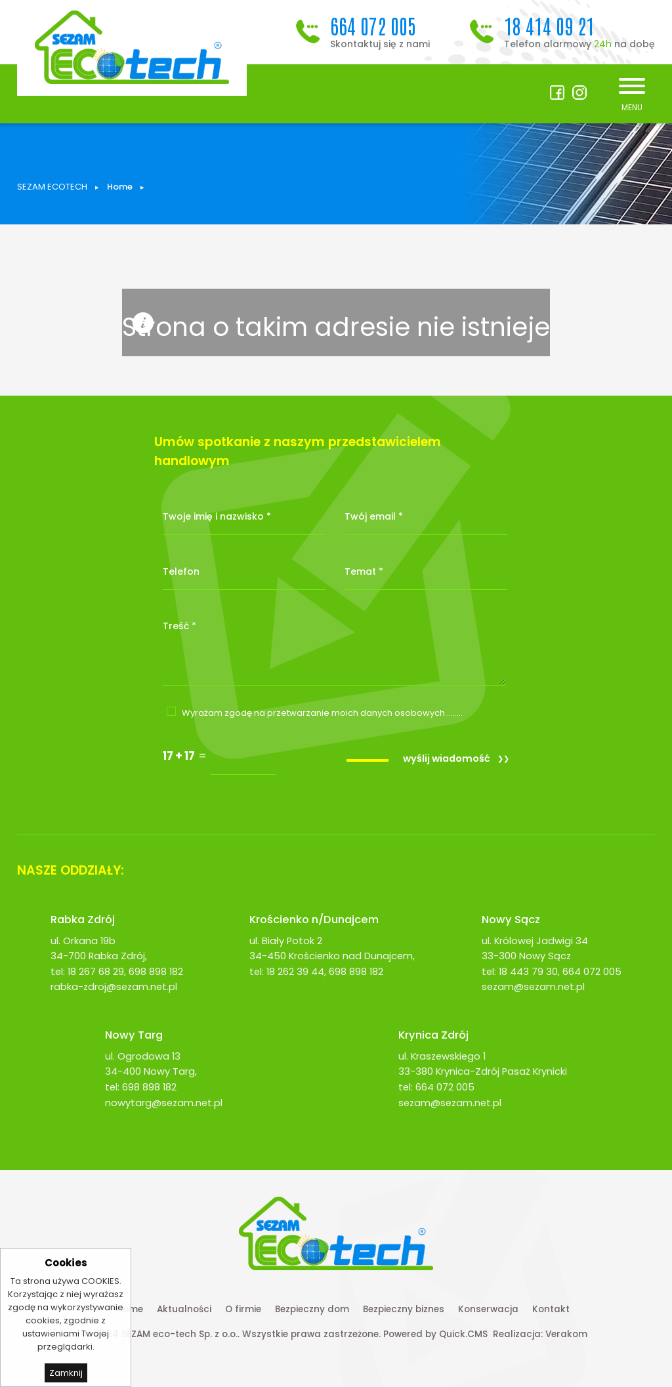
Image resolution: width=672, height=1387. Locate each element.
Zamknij (66, 1373)
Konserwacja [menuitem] (488, 1309)
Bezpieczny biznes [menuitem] (403, 1309)
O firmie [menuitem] (243, 1309)
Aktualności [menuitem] (184, 1309)
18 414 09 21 (549, 25)
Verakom (566, 1334)
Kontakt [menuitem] (551, 1309)
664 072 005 (373, 25)
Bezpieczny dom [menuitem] (312, 1309)
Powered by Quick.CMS (435, 1334)
